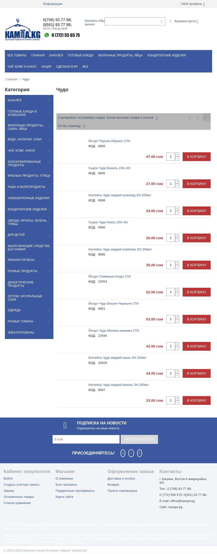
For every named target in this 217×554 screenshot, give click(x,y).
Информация (52, 4)
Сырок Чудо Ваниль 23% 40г (110, 168)
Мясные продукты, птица (28, 176)
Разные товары (19, 317)
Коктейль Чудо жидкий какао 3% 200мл (117, 357)
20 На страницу (71, 126)
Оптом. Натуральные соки (28, 294)
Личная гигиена (20, 261)
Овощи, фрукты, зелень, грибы (26, 223)
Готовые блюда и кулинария (21, 113)
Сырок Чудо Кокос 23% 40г (108, 222)
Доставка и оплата (121, 478)
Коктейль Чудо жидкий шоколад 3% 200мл (120, 195)
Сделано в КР (67, 66)
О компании (64, 478)
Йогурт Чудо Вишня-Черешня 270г (114, 303)
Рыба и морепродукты (25, 187)
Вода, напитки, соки (23, 140)
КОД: (92, 146)
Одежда (13, 306)
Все (85, 66)
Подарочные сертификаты (75, 490)
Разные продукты (21, 272)
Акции (46, 66)
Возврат (113, 484)
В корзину (196, 157)
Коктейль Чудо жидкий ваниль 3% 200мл (118, 385)
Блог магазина (66, 484)
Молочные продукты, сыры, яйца (24, 127)
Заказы (9, 490)
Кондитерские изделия (167, 55)
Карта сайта (64, 497)
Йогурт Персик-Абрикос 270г (109, 141)
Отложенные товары (19, 497)
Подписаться (139, 439)
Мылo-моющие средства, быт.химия (28, 248)
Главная (38, 55)
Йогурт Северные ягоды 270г (110, 276)
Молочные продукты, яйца (120, 55)
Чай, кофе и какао (21, 66)
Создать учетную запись (21, 484)
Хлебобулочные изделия (28, 199)
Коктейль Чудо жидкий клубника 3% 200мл (120, 249)
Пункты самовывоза (122, 490)
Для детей (15, 235)
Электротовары (20, 328)
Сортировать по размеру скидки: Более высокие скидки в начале (108, 118)
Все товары (16, 55)
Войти (8, 478)
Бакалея (56, 55)
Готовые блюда (80, 55)
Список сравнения (17, 503)
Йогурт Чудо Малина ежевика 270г (114, 330)
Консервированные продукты (23, 164)
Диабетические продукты (28, 283)
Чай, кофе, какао (20, 151)
